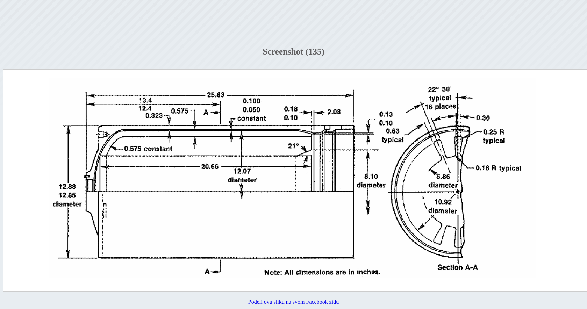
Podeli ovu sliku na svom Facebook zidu (293, 302)
